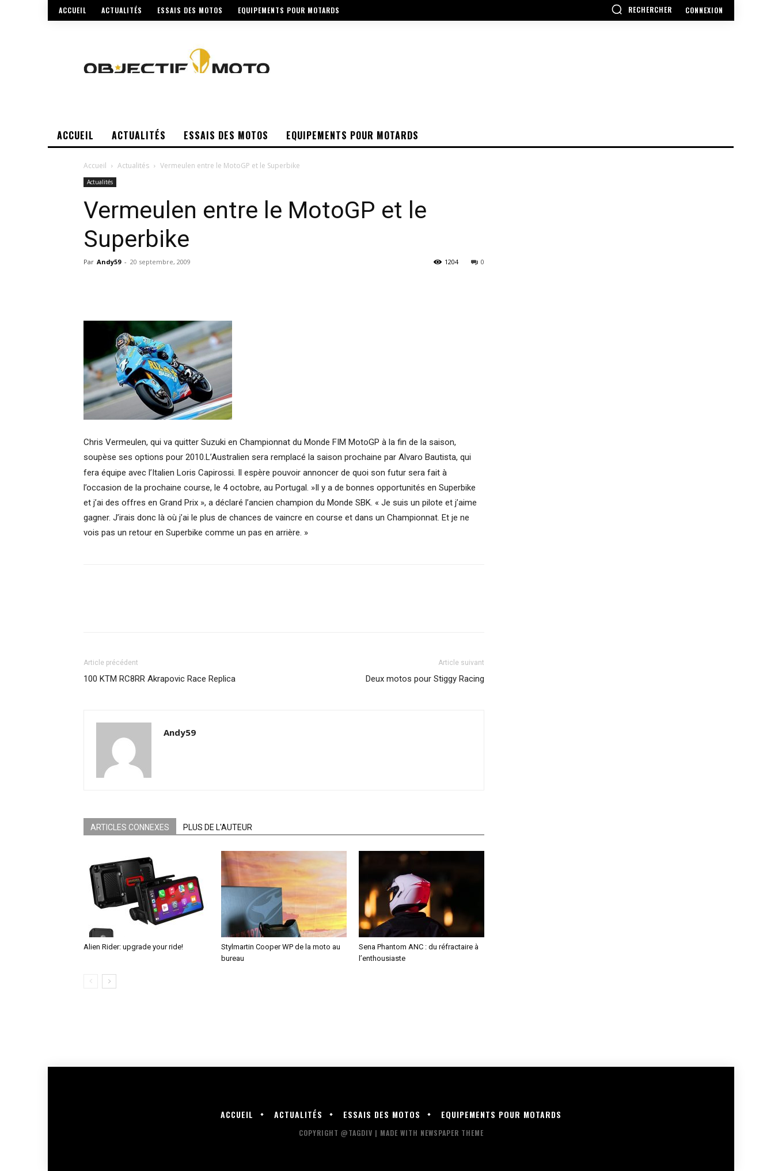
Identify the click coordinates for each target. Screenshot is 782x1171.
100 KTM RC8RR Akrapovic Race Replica (159, 679)
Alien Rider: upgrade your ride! (133, 946)
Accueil (95, 165)
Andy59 (109, 261)
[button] (641, 9)
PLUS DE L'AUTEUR (217, 827)
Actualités (133, 165)
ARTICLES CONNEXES (129, 827)
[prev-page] (90, 981)
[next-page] (109, 981)
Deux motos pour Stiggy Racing (425, 679)
